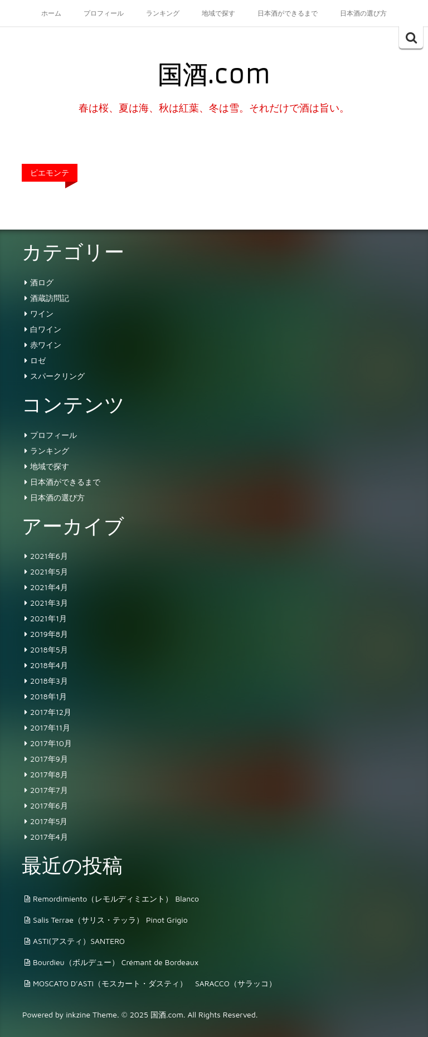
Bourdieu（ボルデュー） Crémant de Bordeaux (115, 962)
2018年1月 (48, 696)
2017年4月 (49, 836)
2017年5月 (48, 821)
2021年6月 (49, 556)
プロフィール (104, 13)
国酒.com (214, 74)
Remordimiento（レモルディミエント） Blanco (116, 898)
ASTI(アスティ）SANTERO (79, 941)
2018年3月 (49, 680)
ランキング (162, 13)
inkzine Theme (91, 1014)
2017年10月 (51, 743)
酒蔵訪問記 (49, 298)
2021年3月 (49, 602)
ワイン (42, 313)
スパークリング (57, 376)
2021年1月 (48, 618)
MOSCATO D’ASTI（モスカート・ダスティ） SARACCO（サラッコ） (154, 983)
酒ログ (42, 282)
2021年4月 (49, 587)
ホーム (51, 13)
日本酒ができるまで (287, 13)
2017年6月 (49, 805)
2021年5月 (49, 571)
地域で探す (218, 13)
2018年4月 (49, 665)
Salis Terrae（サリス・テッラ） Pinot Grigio (110, 919)
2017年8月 (49, 774)
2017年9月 (49, 758)
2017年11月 (50, 727)
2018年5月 (49, 649)
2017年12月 (50, 712)
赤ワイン (45, 344)
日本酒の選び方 (363, 13)
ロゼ (38, 360)
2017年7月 (49, 790)
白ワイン (45, 329)
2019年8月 (49, 634)
